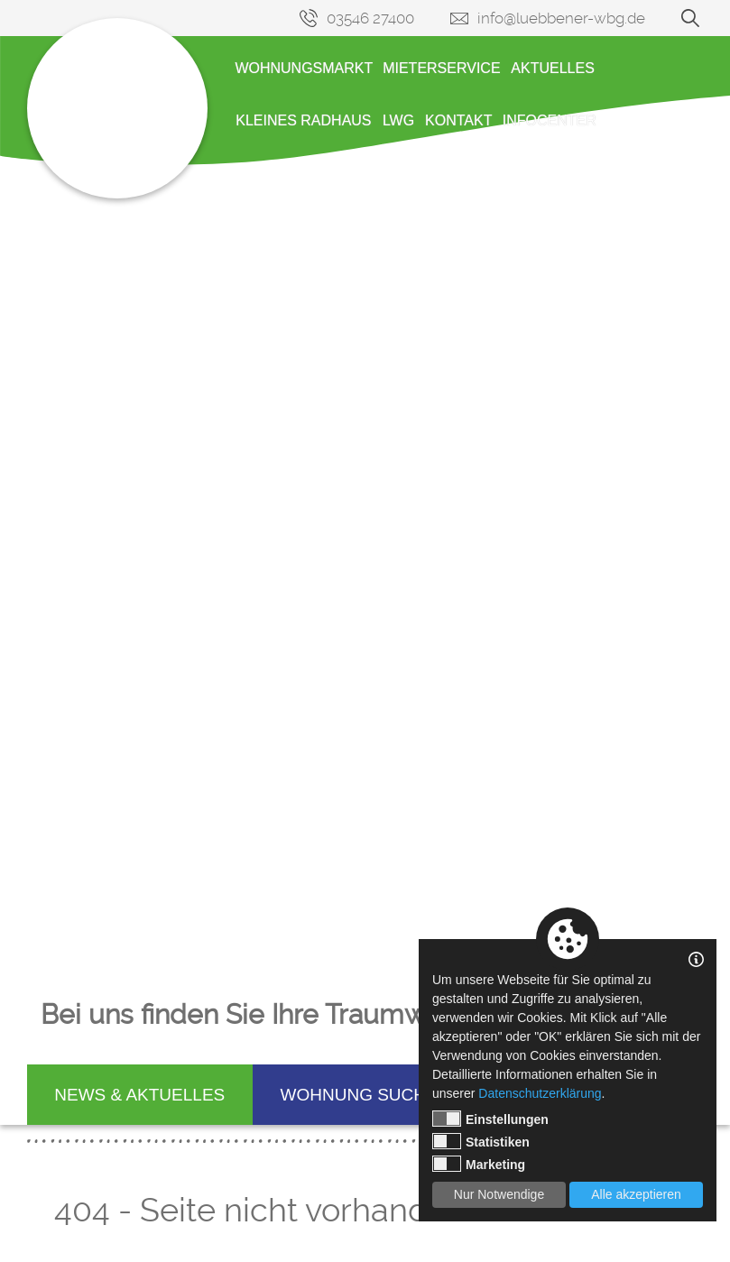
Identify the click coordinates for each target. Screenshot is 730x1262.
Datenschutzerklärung (539, 1093)
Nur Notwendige (499, 1194)
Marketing (478, 1164)
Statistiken (481, 1141)
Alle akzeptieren (636, 1194)
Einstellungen (490, 1118)
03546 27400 (370, 18)
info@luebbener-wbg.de (561, 18)
